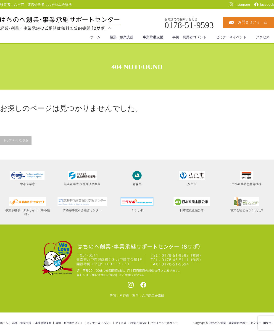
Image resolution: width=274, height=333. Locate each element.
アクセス (262, 37)
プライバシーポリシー (164, 323)
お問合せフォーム (252, 22)
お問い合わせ (138, 323)
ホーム (95, 37)
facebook (267, 4)
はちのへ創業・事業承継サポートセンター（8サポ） (241, 323)
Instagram (242, 4)
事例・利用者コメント (189, 37)
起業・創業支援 (122, 37)
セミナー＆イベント (231, 37)
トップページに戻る (15, 140)
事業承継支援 (153, 37)
